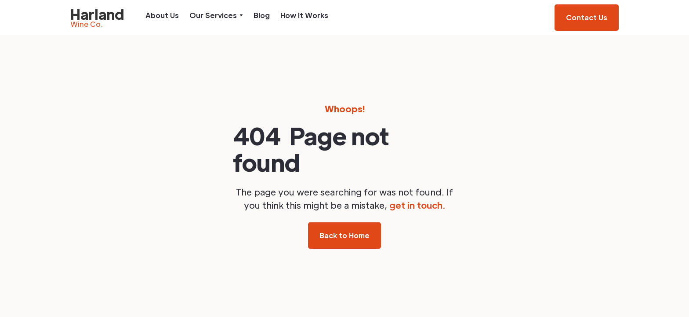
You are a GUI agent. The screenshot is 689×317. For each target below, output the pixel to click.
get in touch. (417, 205)
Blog (262, 15)
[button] (216, 15)
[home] (97, 17)
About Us (162, 15)
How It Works (304, 15)
